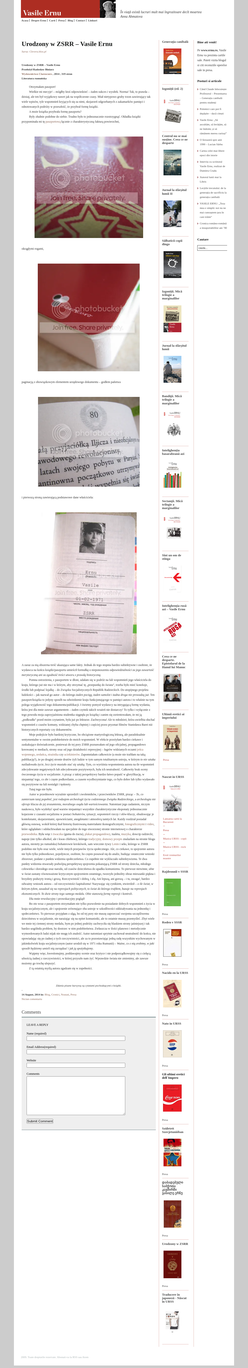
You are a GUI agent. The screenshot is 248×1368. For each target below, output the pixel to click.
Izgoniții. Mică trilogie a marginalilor (172, 294)
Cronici (55, 994)
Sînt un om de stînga (171, 557)
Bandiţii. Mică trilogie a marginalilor (172, 399)
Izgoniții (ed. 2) (172, 89)
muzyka (126, 834)
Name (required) (36, 1033)
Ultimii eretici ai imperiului (173, 715)
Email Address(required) (41, 1047)
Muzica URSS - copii (174, 838)
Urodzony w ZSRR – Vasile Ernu (67, 43)
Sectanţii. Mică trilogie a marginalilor (172, 504)
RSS (75, 1357)
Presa (61, 20)
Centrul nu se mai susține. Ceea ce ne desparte (175, 139)
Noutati (65, 994)
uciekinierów (72, 754)
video (150, 824)
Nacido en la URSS (175, 973)
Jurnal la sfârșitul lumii (174, 347)
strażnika (53, 754)
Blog (70, 20)
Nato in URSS (171, 1023)
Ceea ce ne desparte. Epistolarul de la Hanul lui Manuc (174, 662)
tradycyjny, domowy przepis (105, 839)
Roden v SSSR (172, 922)
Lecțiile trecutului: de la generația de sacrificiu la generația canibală (213, 192)
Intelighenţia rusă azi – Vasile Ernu (174, 607)
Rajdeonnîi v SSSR (175, 871)
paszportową (53, 121)
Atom (85, 1357)
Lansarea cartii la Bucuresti (172, 820)
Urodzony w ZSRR (175, 1244)
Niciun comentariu (32, 998)
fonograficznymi (135, 824)
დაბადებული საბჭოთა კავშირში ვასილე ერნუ (172, 1187)
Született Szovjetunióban (172, 1130)
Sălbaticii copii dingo (172, 242)
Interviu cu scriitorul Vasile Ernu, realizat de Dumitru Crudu (212, 166)
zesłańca (41, 754)
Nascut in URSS (173, 777)
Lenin (115, 844)
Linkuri (92, 20)
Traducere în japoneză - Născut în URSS (174, 1298)
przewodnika (29, 834)
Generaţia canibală (175, 42)
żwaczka (58, 834)
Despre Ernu (38, 20)
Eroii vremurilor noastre (172, 856)
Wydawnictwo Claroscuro (37, 73)
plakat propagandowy (97, 834)
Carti (52, 20)
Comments (33, 1074)
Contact (80, 20)
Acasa (24, 20)
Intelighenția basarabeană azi (173, 452)
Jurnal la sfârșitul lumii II (174, 191)
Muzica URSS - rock (174, 846)
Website (31, 1060)
